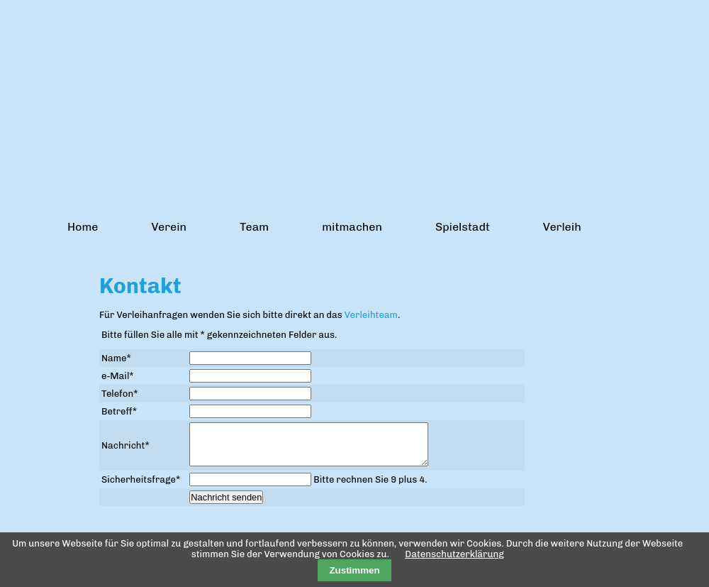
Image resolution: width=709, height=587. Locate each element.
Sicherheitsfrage (140, 488)
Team (254, 227)
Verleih (562, 227)
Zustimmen (354, 570)
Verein (168, 227)
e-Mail (117, 376)
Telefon (119, 393)
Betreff (119, 411)
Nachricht (125, 449)
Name (116, 358)
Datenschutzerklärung (454, 554)
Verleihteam (371, 314)
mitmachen (352, 227)
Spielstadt (462, 227)
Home (82, 227)
